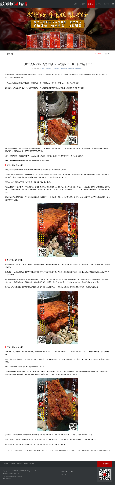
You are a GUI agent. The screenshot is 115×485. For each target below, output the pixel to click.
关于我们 (26, 463)
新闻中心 (19, 463)
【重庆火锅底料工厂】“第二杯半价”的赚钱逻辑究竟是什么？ (30, 450)
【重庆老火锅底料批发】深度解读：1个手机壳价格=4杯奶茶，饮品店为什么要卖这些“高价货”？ (82, 450)
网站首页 (74, 4)
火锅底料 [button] (82, 4)
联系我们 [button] (106, 4)
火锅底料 (13, 463)
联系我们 (32, 463)
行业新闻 (98, 54)
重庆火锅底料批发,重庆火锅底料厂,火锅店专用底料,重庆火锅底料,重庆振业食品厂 (62, 68)
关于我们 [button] (98, 4)
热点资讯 (108, 54)
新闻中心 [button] (90, 4)
